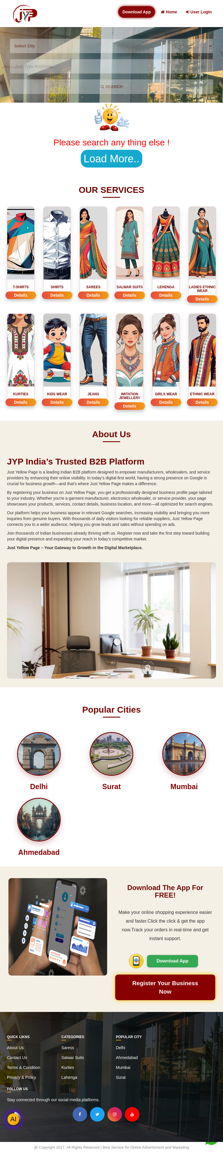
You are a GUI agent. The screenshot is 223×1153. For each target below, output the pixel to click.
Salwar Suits (73, 1057)
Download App (137, 12)
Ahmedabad (127, 1057)
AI (13, 1119)
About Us (15, 1047)
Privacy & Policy (21, 1077)
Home (169, 12)
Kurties (68, 1067)
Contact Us (17, 1057)
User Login (199, 12)
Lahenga (70, 1077)
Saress (68, 1047)
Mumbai (123, 1067)
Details (21, 295)
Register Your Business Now (165, 987)
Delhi (120, 1047)
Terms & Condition (23, 1067)
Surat (120, 1077)
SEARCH (111, 86)
